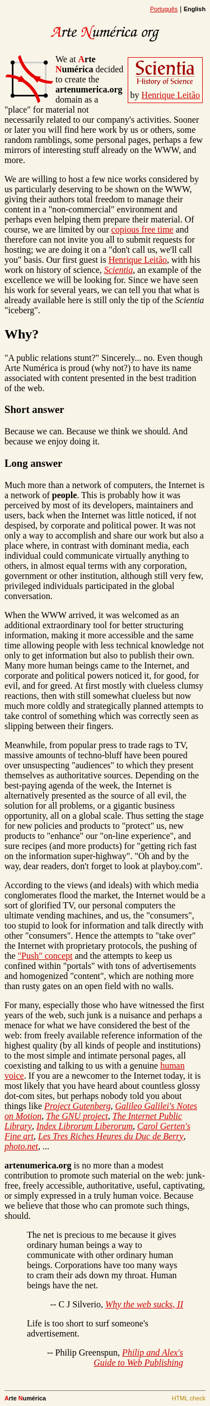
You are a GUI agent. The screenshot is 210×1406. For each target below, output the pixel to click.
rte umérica (75, 64)
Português (164, 9)
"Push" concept (45, 955)
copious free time (142, 229)
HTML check (189, 1398)
